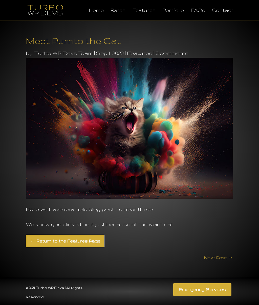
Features (144, 10)
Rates (118, 10)
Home (96, 10)
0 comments (172, 53)
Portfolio (173, 10)
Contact (222, 10)
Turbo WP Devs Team (63, 53)
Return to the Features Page (68, 240)
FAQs (198, 10)
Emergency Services (202, 289)
